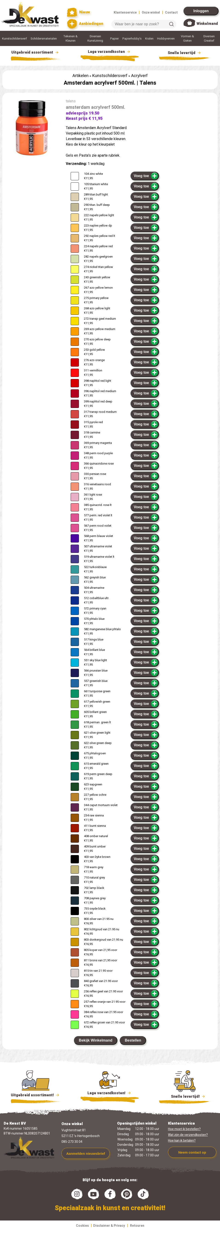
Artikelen (80, 76)
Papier (114, 38)
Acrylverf (139, 76)
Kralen (149, 38)
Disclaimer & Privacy (109, 1225)
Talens (147, 83)
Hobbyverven (166, 38)
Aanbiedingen (85, 24)
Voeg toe (146, 176)
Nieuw (78, 12)
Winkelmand (207, 23)
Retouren (137, 1225)
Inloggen (201, 11)
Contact (171, 12)
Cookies (82, 1225)
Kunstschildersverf (14, 38)
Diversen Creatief (209, 38)
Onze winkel (151, 12)
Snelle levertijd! (185, 1096)
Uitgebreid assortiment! (35, 1095)
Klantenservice (125, 12)
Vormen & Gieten (187, 38)
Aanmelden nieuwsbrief (85, 1153)
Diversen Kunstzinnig (95, 38)
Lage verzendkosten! (109, 1094)
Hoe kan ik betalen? (182, 1140)
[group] (31, 128)
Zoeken (171, 24)
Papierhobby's (132, 38)
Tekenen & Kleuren (71, 38)
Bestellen (133, 1040)
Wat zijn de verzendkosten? (188, 1134)
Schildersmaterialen (44, 38)
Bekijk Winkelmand (96, 1040)
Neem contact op (192, 1152)
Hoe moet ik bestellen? (184, 1129)
